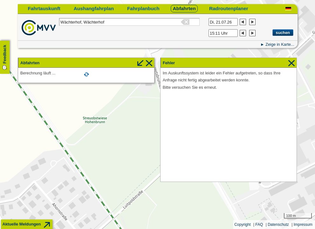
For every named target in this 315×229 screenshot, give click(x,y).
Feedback (4, 54)
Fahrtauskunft (44, 8)
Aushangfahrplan (94, 8)
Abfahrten (184, 8)
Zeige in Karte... (279, 44)
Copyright (242, 224)
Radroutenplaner (228, 8)
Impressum (303, 224)
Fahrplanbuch (143, 8)
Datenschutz (278, 224)
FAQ (259, 224)
